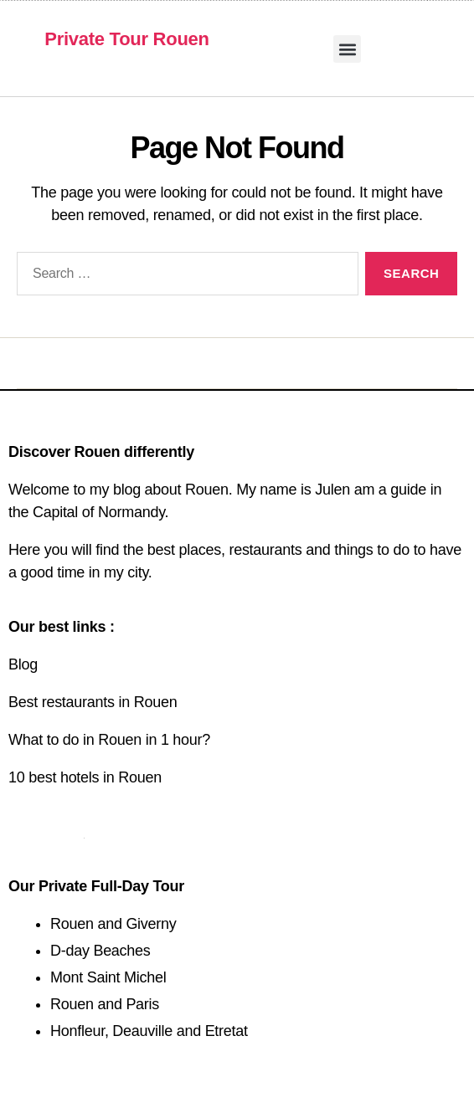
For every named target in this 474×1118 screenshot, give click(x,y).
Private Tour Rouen (126, 38)
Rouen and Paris (104, 1004)
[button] (347, 49)
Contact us (46, 831)
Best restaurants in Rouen (92, 702)
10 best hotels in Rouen (85, 777)
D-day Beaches (100, 950)
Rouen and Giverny (113, 923)
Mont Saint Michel (108, 977)
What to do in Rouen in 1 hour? (109, 739)
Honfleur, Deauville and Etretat (149, 1031)
